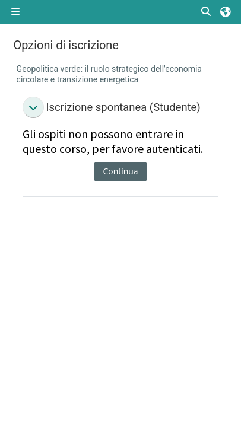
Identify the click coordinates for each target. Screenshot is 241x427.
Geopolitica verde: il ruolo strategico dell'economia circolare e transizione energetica (109, 74)
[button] (206, 12)
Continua (120, 171)
